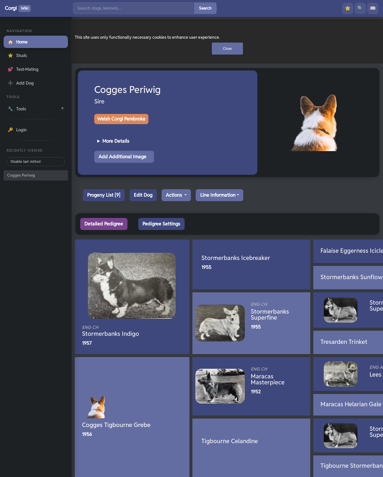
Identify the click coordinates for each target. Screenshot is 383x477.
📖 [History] (373, 8)
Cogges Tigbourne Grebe (116, 425)
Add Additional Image (122, 157)
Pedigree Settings (161, 224)
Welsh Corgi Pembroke (121, 119)
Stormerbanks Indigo (122, 331)
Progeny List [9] (103, 195)
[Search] (133, 8)
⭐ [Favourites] (348, 8)
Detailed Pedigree (103, 224)
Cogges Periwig (21, 175)
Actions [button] (174, 195)
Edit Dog (143, 195)
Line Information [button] (217, 195)
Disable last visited (25, 161)
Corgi (18, 8)
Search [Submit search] (205, 8)
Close (227, 48)
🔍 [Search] (360, 8)
